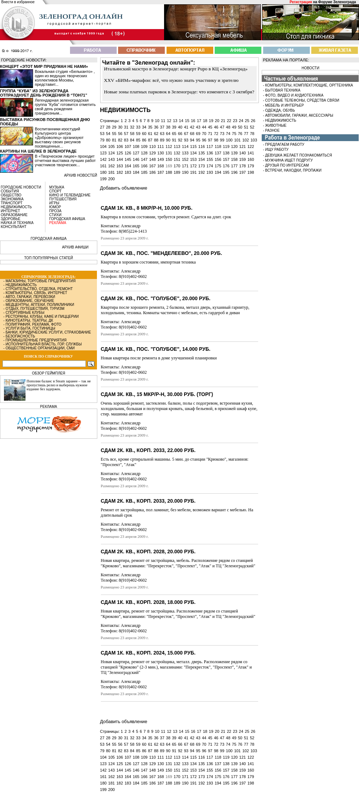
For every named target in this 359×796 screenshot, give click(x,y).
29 (114, 127)
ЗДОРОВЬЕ (10, 219)
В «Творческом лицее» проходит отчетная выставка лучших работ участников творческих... (65, 160)
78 (252, 133)
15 (187, 120)
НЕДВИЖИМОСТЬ (16, 207)
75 (234, 133)
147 (144, 159)
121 (242, 146)
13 (175, 120)
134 (193, 153)
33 (138, 127)
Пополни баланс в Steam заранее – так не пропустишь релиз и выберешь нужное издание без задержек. (59, 385)
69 (198, 133)
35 (150, 127)
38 (168, 127)
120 (234, 146)
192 (201, 172)
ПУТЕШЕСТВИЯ (62, 199)
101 (237, 140)
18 (205, 120)
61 (150, 133)
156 (218, 159)
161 (103, 166)
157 (226, 159)
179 (250, 166)
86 (144, 140)
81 (114, 140)
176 (226, 166)
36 (156, 127)
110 (152, 146)
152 (185, 159)
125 (119, 153)
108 (136, 146)
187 (160, 172)
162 (111, 166)
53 (102, 133)
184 (136, 172)
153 (193, 159)
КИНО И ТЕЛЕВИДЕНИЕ (69, 195)
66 (180, 133)
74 (228, 133)
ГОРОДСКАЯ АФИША (67, 219)
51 (246, 127)
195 (226, 172)
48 (228, 127)
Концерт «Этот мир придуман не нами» (44, 66)
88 (156, 140)
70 (204, 133)
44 (204, 127)
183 (128, 172)
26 (253, 120)
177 (234, 166)
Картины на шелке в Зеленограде (38, 151)
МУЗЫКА (56, 187)
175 (218, 166)
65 (174, 133)
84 (132, 140)
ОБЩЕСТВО (11, 195)
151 (177, 159)
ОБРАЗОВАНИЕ (14, 215)
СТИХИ (55, 215)
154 (201, 159)
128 (144, 153)
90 (168, 140)
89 (162, 140)
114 (185, 146)
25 (247, 120)
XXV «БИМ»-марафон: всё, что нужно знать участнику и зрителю (171, 80)
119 (226, 146)
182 (119, 172)
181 (111, 172)
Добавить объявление (123, 188)
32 (132, 127)
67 (186, 133)
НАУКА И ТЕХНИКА (17, 223)
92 (180, 140)
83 (126, 140)
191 (193, 172)
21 (223, 120)
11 (163, 120)
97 (210, 140)
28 (108, 127)
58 (132, 133)
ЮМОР (55, 207)
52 (252, 127)
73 (222, 133)
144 (119, 159)
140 (242, 153)
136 (209, 153)
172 (193, 166)
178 (242, 166)
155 (209, 159)
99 (222, 140)
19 (211, 120)
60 (144, 133)
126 (128, 153)
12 (169, 120)
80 (108, 140)
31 (126, 127)
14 (181, 120)
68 (192, 133)
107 (128, 146)
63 (162, 133)
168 (160, 166)
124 (111, 153)
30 (120, 127)
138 (226, 153)
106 (119, 146)
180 (103, 172)
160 (250, 159)
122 (250, 146)
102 (245, 140)
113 (177, 146)
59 (138, 133)
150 (168, 159)
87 (150, 140)
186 (152, 172)
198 (250, 172)
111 (160, 146)
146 (136, 159)
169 (168, 166)
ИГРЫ (54, 203)
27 (102, 127)
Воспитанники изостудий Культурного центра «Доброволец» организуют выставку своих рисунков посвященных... (59, 137)
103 (254, 140)
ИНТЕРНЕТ (10, 211)
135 (201, 153)
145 (128, 159)
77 (246, 133)
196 (234, 172)
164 (128, 166)
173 (201, 166)
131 (168, 153)
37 (162, 127)
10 (157, 120)
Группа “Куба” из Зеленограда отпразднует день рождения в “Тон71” (43, 93)
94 (192, 140)
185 (144, 172)
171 (185, 166)
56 (120, 133)
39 (174, 127)
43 (198, 127)
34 (144, 127)
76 (240, 133)
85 (138, 140)
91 (174, 140)
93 (186, 140)
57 (126, 133)
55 (114, 133)
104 (103, 146)
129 (152, 153)
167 (152, 166)
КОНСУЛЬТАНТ (14, 227)
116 (201, 146)
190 (185, 172)
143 (111, 159)
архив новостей (80, 175)
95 (198, 140)
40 (180, 127)
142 (103, 159)
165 (136, 166)
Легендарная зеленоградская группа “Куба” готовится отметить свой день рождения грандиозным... (65, 106)
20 (217, 120)
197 (242, 172)
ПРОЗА (55, 211)
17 (199, 120)
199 (103, 179)
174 (209, 166)
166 (144, 166)
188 (168, 172)
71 (210, 133)
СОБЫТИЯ (10, 191)
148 (152, 159)
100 (229, 140)
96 (204, 140)
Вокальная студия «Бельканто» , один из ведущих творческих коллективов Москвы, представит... (65, 78)
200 (111, 179)
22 (229, 120)
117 (209, 146)
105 (111, 146)
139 (234, 153)
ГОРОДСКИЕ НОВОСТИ (21, 187)
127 (136, 153)
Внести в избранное (18, 2)
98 (216, 140)
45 (210, 127)
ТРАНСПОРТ (12, 203)
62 (156, 133)
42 (192, 127)
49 (234, 127)
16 (193, 120)
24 (241, 120)
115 (193, 146)
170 (177, 166)
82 (120, 140)
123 (103, 153)
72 (216, 133)
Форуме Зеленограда (337, 2)
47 (222, 127)
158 (234, 159)
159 (242, 159)
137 (218, 153)
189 (177, 172)
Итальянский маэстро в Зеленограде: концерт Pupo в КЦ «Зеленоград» (176, 68)
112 (168, 146)
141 (250, 153)
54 (108, 133)
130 (160, 153)
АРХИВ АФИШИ (75, 247)
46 (216, 127)
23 (235, 120)
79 (102, 140)
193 (209, 172)
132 (177, 153)
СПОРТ (55, 191)
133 (185, 153)
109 (144, 146)
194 (218, 172)
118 (218, 146)
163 (119, 166)
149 (160, 159)
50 (240, 127)
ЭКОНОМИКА (12, 199)
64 (168, 133)
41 (186, 127)
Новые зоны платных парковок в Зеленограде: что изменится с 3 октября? (179, 91)
